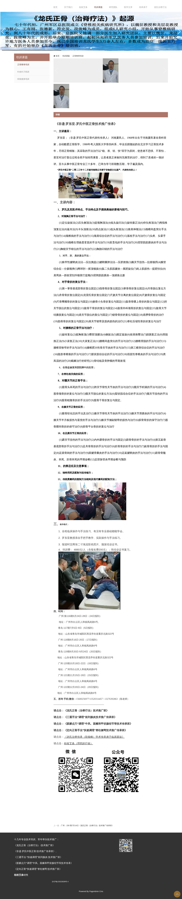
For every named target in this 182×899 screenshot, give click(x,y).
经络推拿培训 (23, 79)
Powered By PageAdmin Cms (91, 891)
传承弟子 (143, 7)
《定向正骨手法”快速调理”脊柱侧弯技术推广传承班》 (95, 730)
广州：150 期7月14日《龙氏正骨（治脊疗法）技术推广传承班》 (87, 825)
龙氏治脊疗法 (160, 7)
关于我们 (68, 7)
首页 (55, 7)
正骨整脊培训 (23, 65)
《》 (90, 717)
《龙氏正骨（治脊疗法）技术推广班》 (86, 710)
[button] (91, 48)
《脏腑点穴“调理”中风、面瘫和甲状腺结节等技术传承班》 (98, 723)
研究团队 (113, 7)
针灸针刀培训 (23, 72)
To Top (177, 894)
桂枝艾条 (83, 7)
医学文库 (128, 7)
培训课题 (98, 7)
